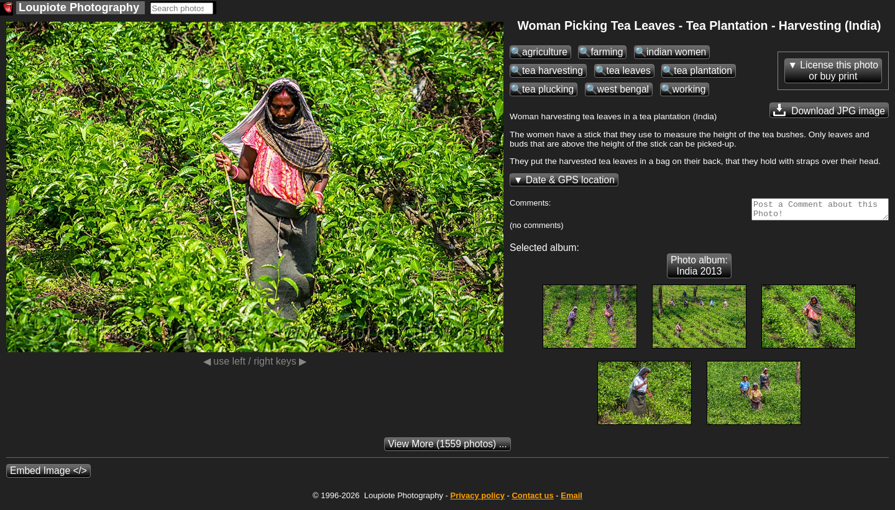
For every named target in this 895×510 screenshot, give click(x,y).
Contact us (532, 499)
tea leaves (629, 70)
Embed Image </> (48, 474)
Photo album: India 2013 (699, 269)
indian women (676, 52)
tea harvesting (552, 70)
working (689, 89)
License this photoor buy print (839, 70)
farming (606, 52)
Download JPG (829, 110)
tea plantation (703, 70)
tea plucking (548, 89)
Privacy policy (477, 499)
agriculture (544, 52)
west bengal (623, 89)
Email (571, 499)
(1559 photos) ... (447, 447)
